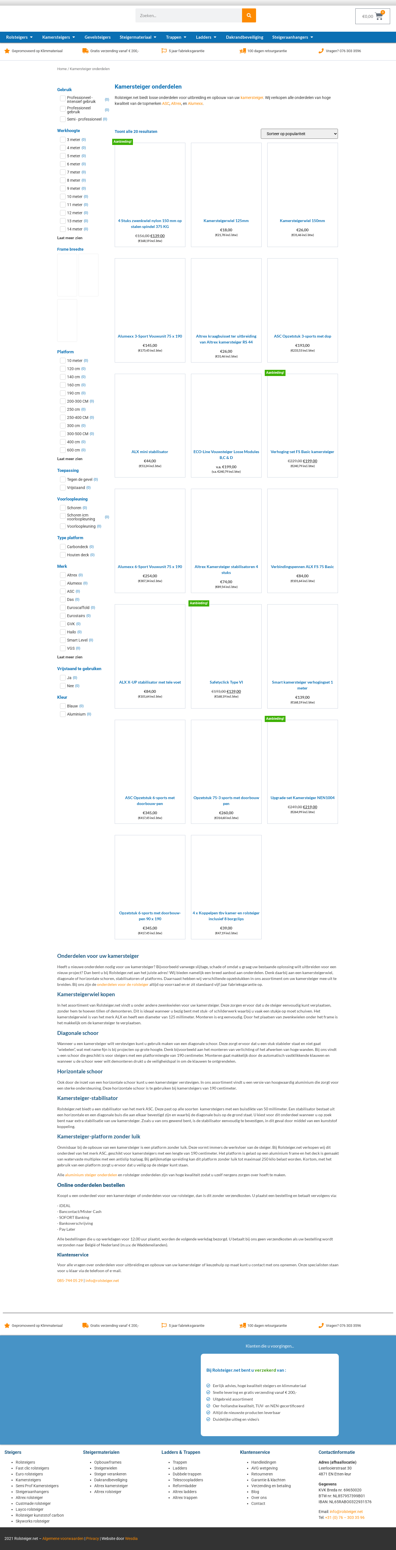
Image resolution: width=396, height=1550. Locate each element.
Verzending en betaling (271, 1486)
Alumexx (195, 103)
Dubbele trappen (187, 1474)
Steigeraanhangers (32, 1491)
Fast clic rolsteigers (32, 1468)
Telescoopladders (188, 1480)
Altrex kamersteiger (111, 1486)
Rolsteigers (25, 1462)
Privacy (92, 1538)
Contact (258, 1503)
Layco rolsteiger (29, 1509)
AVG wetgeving (264, 1468)
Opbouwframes (107, 1462)
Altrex (176, 103)
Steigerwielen (105, 1468)
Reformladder (185, 1486)
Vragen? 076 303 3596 (343, 51)
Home (62, 69)
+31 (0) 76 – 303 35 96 (345, 1517)
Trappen (180, 1462)
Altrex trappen (185, 1497)
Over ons (259, 1497)
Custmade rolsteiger (33, 1503)
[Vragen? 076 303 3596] (321, 50)
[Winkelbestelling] (299, 134)
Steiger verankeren (110, 1474)
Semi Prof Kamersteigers (37, 1486)
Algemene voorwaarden (63, 1538)
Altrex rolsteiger (29, 1497)
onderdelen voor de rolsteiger (123, 984)
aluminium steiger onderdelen (91, 1174)
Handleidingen (263, 1462)
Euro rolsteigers (29, 1474)
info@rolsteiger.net (102, 1280)
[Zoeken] (249, 15)
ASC (165, 103)
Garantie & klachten (268, 1480)
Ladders (180, 1468)
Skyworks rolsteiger (33, 1521)
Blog (255, 1491)
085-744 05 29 (70, 1280)
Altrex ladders (185, 1491)
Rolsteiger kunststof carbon (40, 1515)
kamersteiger (252, 97)
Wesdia (131, 1538)
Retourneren (262, 1474)
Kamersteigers (28, 1480)
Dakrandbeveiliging (110, 1480)
